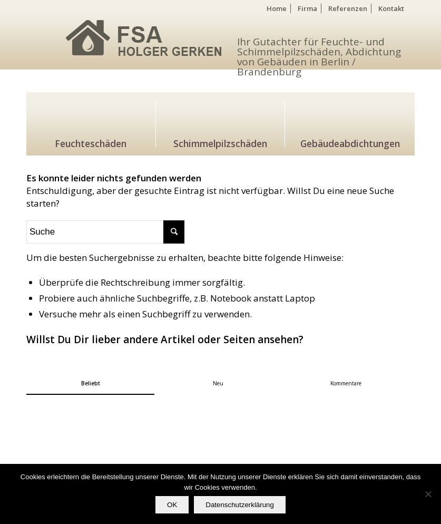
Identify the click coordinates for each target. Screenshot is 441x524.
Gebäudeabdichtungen (350, 142)
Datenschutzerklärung (239, 505)
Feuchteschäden (90, 142)
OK (172, 505)
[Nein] (428, 494)
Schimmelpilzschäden (220, 142)
